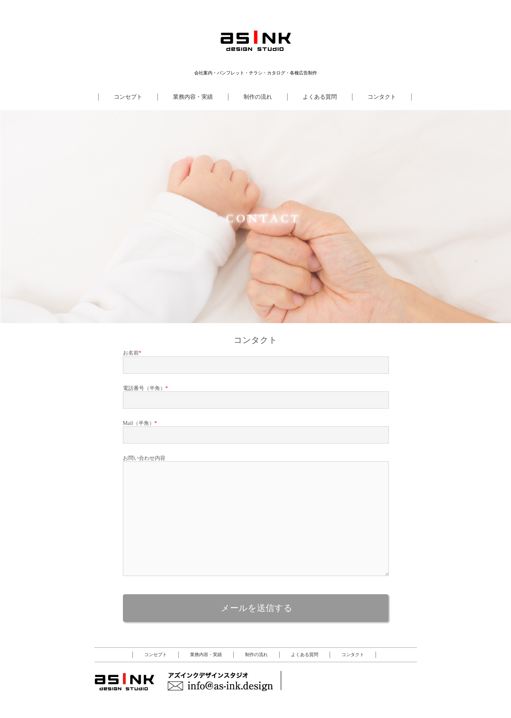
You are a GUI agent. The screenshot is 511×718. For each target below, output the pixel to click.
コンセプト (128, 96)
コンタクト (382, 96)
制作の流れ (258, 96)
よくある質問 (320, 96)
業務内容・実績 (193, 96)
